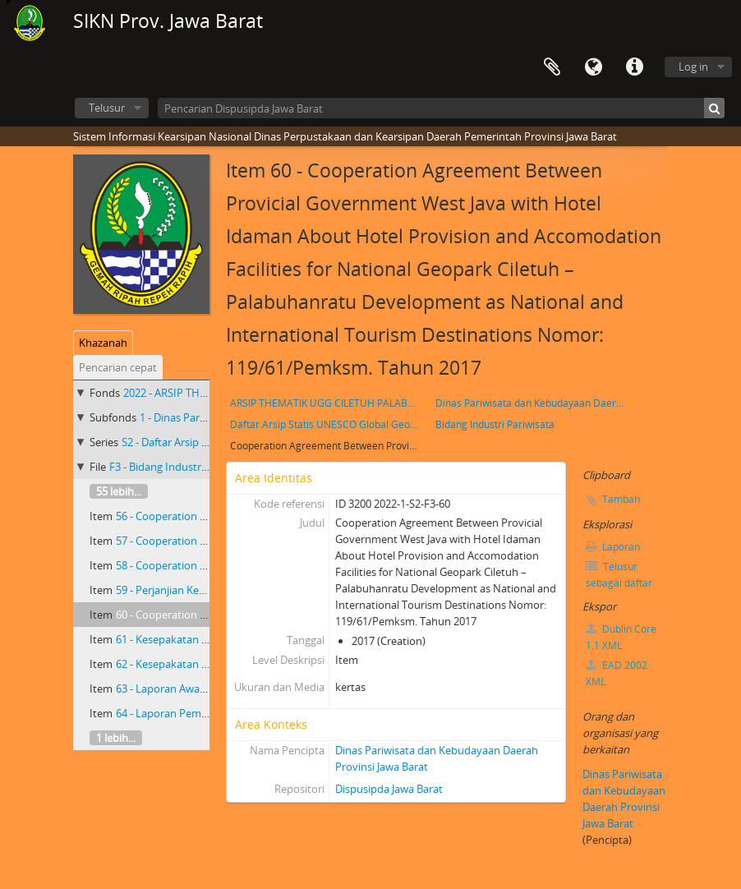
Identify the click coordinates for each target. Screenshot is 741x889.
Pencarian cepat (118, 367)
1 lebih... (116, 737)
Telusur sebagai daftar (619, 575)
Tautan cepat (634, 67)
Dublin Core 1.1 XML (621, 637)
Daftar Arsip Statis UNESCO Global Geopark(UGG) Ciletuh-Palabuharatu (326, 424)
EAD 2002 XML (616, 673)
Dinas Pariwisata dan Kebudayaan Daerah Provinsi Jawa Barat (531, 403)
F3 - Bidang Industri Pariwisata (182, 466)
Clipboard (552, 67)
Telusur (107, 107)
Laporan (613, 547)
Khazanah (103, 342)
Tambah (621, 499)
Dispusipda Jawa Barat (389, 788)
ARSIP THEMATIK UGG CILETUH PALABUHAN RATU (326, 403)
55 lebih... (118, 491)
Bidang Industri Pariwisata (495, 424)
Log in (693, 66)
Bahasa (593, 67)
